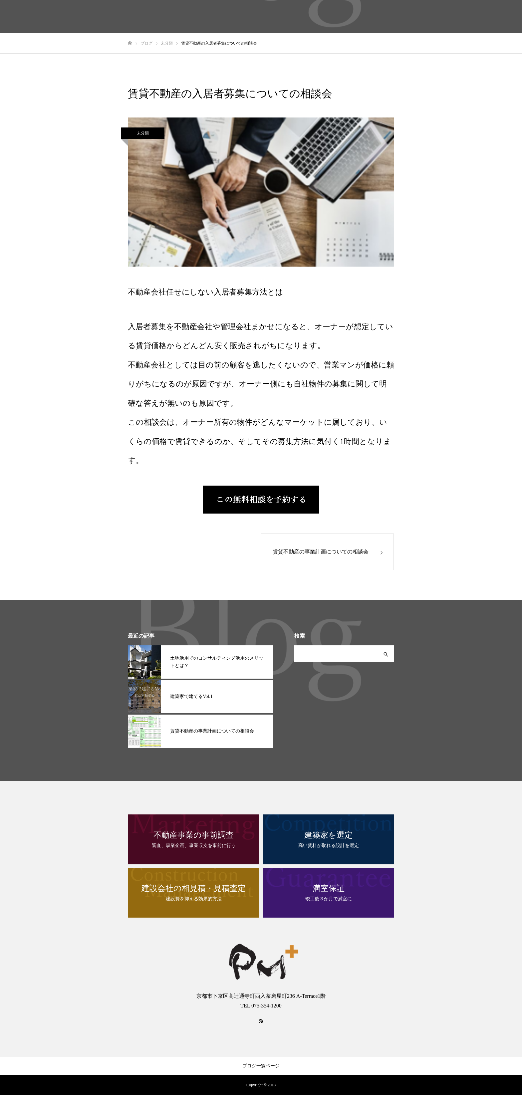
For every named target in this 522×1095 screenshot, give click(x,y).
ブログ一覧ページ (261, 1065)
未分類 (143, 133)
